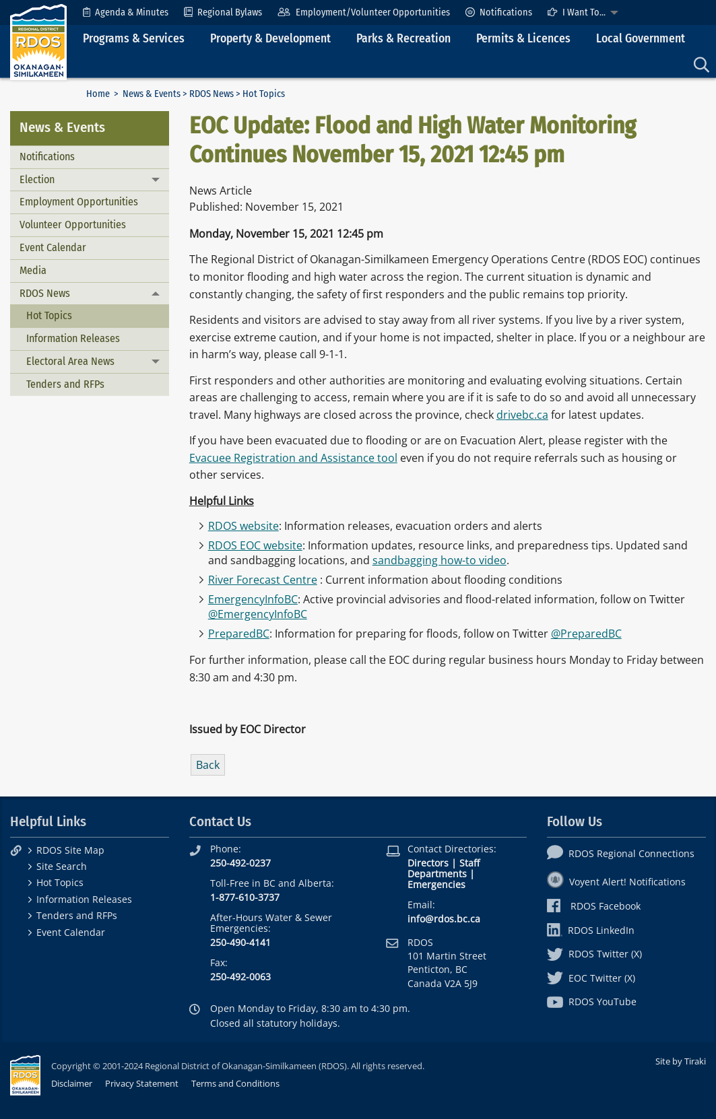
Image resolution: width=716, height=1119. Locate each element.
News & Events (152, 94)
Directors (428, 862)
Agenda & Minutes (125, 12)
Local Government (640, 39)
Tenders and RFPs (65, 384)
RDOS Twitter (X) (594, 953)
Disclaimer (71, 1083)
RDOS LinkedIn (590, 930)
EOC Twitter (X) (591, 978)
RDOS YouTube (592, 1001)
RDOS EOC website (255, 545)
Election (37, 179)
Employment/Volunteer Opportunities (363, 12)
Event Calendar (53, 247)
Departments (437, 873)
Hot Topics (49, 315)
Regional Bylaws (223, 12)
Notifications (498, 12)
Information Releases (73, 338)
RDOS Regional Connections (620, 853)
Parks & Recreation (403, 39)
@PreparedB (583, 633)
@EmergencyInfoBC (257, 614)
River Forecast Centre (262, 579)
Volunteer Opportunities (73, 224)
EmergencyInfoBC (253, 599)
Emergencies (436, 884)
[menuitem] (125, 12)
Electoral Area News (70, 361)
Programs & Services (134, 39)
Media (33, 270)
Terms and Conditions (235, 1083)
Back (208, 764)
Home (98, 94)
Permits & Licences (523, 39)
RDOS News (211, 94)
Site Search (61, 866)
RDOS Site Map (70, 850)
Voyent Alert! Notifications (616, 881)
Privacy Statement (141, 1083)
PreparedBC (238, 633)
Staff (469, 862)
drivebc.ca (522, 414)
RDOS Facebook (594, 906)
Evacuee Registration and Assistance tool (293, 457)
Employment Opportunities (79, 201)
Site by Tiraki (680, 1061)
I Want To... (577, 12)
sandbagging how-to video (439, 560)
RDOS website (243, 525)
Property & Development (270, 39)
